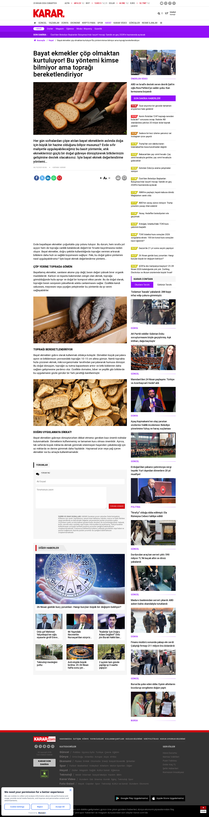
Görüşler (134, 23)
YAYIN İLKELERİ (97, 739)
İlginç (113, 779)
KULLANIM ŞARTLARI (114, 739)
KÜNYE (85, 739)
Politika (76, 752)
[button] (100, 178)
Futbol (72, 765)
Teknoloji (66, 774)
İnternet (86, 774)
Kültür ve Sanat (120, 783)
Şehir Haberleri (170, 768)
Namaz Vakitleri (171, 756)
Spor (100, 23)
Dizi (91, 779)
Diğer (129, 765)
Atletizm (104, 765)
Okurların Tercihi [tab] (142, 284)
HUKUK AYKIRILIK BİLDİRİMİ (172, 739)
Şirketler (130, 761)
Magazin (60, 28)
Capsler (90, 783)
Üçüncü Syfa (88, 752)
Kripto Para (88, 23)
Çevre (108, 752)
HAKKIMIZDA (66, 739)
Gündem (83, 779)
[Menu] (160, 23)
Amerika (89, 756)
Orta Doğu (77, 756)
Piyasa (78, 761)
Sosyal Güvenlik (117, 761)
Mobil (78, 774)
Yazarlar (54, 23)
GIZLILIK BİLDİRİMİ (133, 739)
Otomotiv (96, 761)
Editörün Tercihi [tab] (164, 284)
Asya (106, 756)
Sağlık (92, 770)
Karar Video (120, 23)
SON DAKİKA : (40, 34)
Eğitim (115, 752)
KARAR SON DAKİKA (44, 763)
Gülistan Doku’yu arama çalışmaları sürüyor (70, 34)
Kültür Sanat (103, 770)
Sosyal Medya (99, 774)
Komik (106, 779)
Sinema (98, 779)
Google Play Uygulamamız (134, 798)
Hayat (108, 23)
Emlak (86, 761)
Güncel (42, 23)
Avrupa (98, 756)
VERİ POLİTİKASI (151, 739)
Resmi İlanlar (149, 23)
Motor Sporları (117, 765)
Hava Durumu (170, 752)
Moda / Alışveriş (84, 28)
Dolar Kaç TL (169, 764)
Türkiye (99, 752)
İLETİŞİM (77, 739)
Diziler (50, 28)
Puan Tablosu (170, 760)
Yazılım (111, 774)
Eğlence (70, 28)
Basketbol (82, 765)
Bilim (119, 774)
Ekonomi (75, 23)
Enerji (105, 761)
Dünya (64, 23)
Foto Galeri (67, 784)
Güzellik (98, 28)
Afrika (113, 756)
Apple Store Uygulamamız (170, 798)
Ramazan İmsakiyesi (173, 772)
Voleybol (94, 765)
